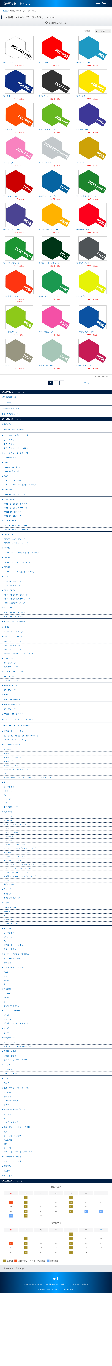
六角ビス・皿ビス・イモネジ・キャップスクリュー (26, 910)
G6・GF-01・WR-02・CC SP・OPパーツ (22, 773)
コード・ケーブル (11, 1137)
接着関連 (7, 1016)
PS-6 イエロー (81, 96)
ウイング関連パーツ (12, 946)
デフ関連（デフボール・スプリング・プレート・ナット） (28, 923)
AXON (6, 1035)
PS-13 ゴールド (82, 163)
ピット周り (8, 1217)
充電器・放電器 (10, 1118)
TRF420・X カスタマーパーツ (17, 559)
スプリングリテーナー (13, 800)
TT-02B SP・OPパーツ (13, 525)
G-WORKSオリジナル (11, 410)
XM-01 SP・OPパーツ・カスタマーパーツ (22, 681)
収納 (5, 1213)
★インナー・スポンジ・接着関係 (16, 1006)
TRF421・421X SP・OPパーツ (17, 540)
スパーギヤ (8, 864)
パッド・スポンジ (11, 1190)
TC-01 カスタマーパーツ (14, 606)
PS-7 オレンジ (8, 129)
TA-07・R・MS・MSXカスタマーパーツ (21, 495)
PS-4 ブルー (7, 96)
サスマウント (9, 872)
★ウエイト (6, 1142)
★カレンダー (7, 1248)
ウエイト (7, 1147)
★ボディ (5, 823)
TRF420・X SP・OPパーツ (15, 555)
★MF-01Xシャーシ (10, 716)
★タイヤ (5, 951)
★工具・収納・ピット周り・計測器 (17, 1195)
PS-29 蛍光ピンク (46, 332)
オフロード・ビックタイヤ (15, 997)
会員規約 (76, 1357)
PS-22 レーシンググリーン (49, 263)
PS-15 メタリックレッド (12, 196)
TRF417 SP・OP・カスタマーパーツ (20, 591)
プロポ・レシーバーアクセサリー (18, 1081)
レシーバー (8, 1077)
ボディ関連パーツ (11, 849)
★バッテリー (7, 1127)
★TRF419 (6, 564)
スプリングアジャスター (14, 796)
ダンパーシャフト (11, 805)
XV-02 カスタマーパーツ (14, 672)
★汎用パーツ (7, 854)
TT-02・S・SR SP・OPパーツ (17, 517)
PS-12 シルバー (45, 163)
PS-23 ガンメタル (82, 263)
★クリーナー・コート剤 (12, 1227)
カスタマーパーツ (11, 695)
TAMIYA (7, 1026)
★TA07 (5, 486)
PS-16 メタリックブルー (48, 196)
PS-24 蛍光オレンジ (10, 296)
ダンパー (7, 788)
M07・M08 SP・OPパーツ (15, 636)
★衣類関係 (6, 1238)
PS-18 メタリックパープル (13, 229)
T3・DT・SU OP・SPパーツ (16, 777)
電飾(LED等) (9, 931)
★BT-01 (5, 726)
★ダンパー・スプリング (12, 782)
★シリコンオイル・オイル (13, 1021)
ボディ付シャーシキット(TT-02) (17, 455)
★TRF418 (6, 575)
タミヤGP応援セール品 (12, 417)
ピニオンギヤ (9, 860)
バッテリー (8, 1133)
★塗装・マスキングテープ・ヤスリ (17, 1153)
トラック (7, 840)
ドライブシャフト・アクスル (16, 868)
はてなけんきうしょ (12, 1062)
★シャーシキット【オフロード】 (16, 460)
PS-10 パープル (82, 129)
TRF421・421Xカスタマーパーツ (18, 544)
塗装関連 (7, 1162)
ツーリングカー (10, 828)
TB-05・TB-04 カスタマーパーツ (18, 621)
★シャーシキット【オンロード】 (16, 441)
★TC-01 (5, 597)
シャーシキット (10, 446)
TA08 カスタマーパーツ (14, 480)
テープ (6, 1186)
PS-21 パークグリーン (11, 263)
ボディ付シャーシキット (14, 451)
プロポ (6, 1073)
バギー (6, 845)
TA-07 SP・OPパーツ (13, 491)
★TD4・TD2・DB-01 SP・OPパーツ (18, 754)
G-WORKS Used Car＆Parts (14, 435)
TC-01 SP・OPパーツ (13, 602)
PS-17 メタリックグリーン (86, 196)
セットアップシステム (13, 1205)
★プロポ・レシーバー (11, 1068)
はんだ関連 (8, 1209)
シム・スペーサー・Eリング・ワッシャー (21, 914)
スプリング (8, 792)
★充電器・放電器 (9, 1112)
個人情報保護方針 (51, 1357)
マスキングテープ (11, 1167)
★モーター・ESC (9, 1097)
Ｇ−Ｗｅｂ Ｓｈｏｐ (17, 3)
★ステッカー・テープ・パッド (15, 1176)
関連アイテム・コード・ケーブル (18, 1107)
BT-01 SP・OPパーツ (14, 732)
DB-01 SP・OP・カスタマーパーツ (18, 761)
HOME (5, 11)
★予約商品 (6, 428)
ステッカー (8, 1181)
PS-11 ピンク (8, 163)
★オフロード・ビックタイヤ (14, 768)
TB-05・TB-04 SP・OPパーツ (16, 617)
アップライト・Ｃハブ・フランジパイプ (21, 893)
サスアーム (8, 885)
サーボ (6, 1092)
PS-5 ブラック (44, 96)
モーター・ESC (10, 1103)
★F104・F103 (8, 686)
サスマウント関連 (11, 876)
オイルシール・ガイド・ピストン (18, 809)
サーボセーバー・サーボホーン (17, 902)
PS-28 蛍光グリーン (10, 332)
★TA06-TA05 (7, 501)
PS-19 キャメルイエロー (48, 229)
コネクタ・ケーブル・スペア (16, 1122)
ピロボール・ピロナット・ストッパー (20, 918)
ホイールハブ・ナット (13, 906)
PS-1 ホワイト (8, 63)
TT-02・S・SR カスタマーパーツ (18, 521)
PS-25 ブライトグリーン (48, 296)
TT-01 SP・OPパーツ (13, 529)
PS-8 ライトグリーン (47, 129)
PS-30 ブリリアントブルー (86, 332)
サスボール (8, 881)
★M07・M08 (7, 631)
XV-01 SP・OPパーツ (13, 676)
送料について (65, 1357)
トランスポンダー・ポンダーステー (19, 1222)
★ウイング (6, 936)
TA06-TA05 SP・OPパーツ (15, 506)
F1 (5, 836)
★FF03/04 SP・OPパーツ (14, 748)
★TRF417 (6, 586)
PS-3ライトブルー (83, 63)
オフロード (8, 969)
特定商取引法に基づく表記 (33, 1357)
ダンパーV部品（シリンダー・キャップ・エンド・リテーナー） (31, 817)
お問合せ (85, 1357)
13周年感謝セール (9, 397)
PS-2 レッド (44, 63)
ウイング (7, 942)
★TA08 (5, 471)
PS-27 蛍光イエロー (83, 296)
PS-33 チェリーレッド (84, 365)
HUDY (6, 1031)
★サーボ (5, 1087)
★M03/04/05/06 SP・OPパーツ (16, 645)
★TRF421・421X (9, 535)
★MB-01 (5, 652)
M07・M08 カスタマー (14, 640)
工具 (5, 1200)
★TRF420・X (8, 550)
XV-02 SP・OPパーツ (13, 668)
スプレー (7, 1158)
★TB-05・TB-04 (9, 611)
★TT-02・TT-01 (9, 511)
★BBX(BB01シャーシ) (11, 737)
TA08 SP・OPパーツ (13, 476)
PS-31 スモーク (9, 365)
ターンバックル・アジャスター (17, 897)
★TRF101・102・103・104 (14, 701)
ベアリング (8, 927)
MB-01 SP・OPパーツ (14, 657)
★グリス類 (6, 1044)
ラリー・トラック (11, 973)
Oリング (7, 813)
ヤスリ (6, 1171)
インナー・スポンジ (12, 1012)
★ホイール (6, 979)
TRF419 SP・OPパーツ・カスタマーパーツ (22, 570)
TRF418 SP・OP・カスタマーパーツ (20, 580)
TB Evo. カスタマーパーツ (15, 625)
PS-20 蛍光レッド (82, 229)
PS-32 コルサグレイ (47, 365)
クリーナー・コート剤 (13, 1232)
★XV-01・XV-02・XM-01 (13, 663)
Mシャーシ (8, 832)
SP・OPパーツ (10, 691)
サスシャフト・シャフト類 (15, 889)
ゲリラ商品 (6, 404)
